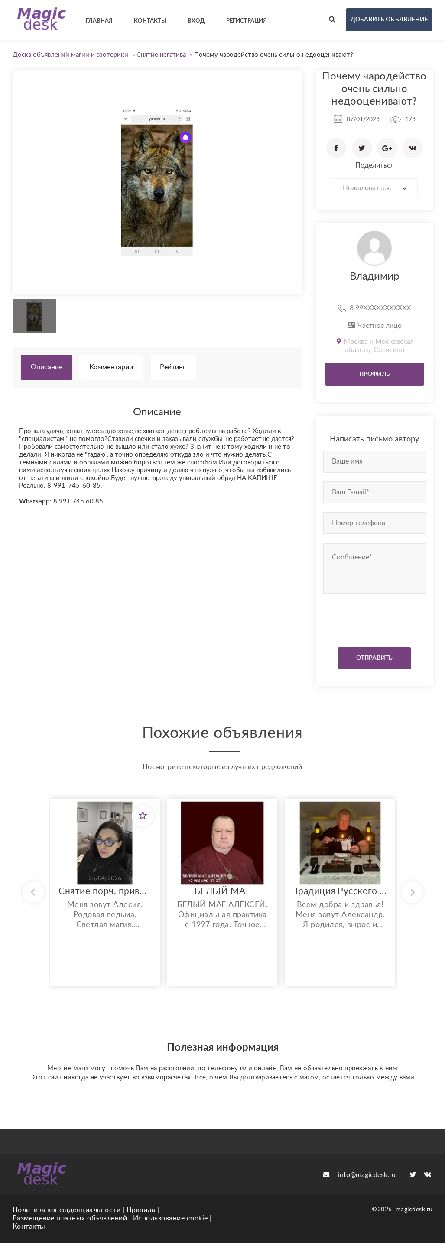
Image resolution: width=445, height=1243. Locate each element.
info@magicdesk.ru (359, 1174)
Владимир (374, 276)
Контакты (29, 1226)
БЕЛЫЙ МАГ (223, 891)
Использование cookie (170, 1218)
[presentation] (375, 618)
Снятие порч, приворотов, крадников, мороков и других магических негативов (104, 891)
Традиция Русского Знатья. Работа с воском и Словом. (340, 891)
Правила (141, 1210)
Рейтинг (173, 367)
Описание (46, 367)
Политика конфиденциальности (67, 1210)
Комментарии (111, 367)
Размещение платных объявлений (70, 1218)
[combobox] (374, 188)
